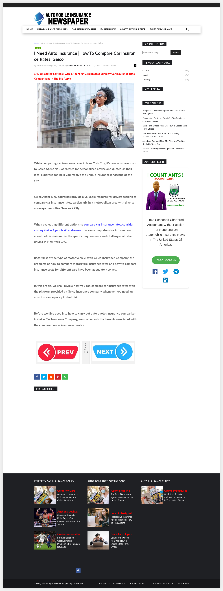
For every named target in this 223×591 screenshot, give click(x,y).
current (165, 70)
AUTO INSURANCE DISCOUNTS (52, 29)
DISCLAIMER (183, 583)
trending (165, 79)
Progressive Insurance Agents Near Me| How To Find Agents (163, 112)
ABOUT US (104, 583)
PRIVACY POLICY (138, 583)
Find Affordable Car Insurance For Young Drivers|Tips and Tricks (160, 135)
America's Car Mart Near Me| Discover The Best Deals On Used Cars (163, 142)
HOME (29, 29)
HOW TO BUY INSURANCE (132, 29)
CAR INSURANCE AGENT (84, 29)
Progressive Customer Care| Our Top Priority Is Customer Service (163, 119)
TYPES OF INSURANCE (161, 29)
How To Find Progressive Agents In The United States (163, 150)
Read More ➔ (165, 260)
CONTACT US (119, 583)
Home (36, 43)
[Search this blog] (156, 52)
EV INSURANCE (108, 29)
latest (43, 43)
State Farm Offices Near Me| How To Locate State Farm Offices (164, 127)
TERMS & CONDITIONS (162, 583)
